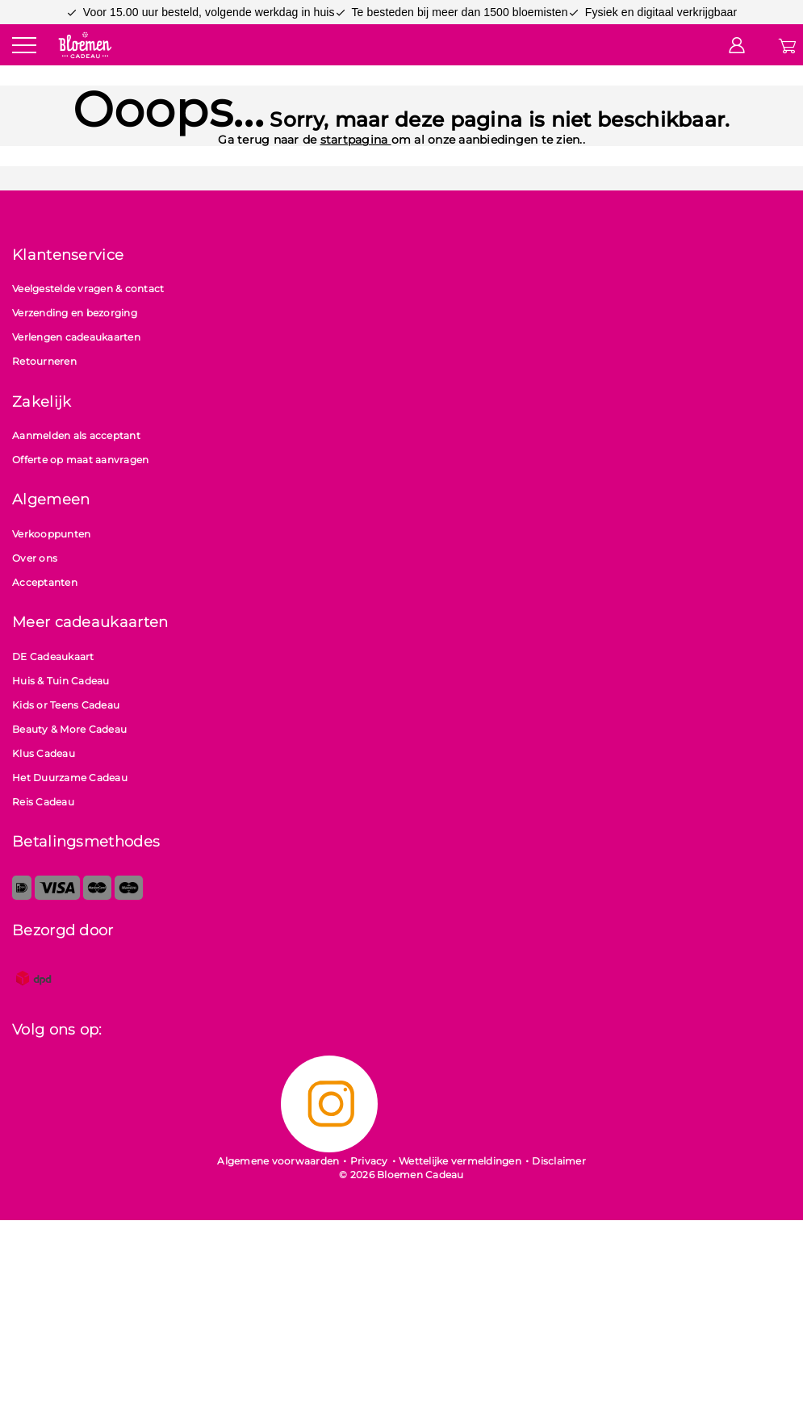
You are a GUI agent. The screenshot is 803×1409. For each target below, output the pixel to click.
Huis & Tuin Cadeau (61, 681)
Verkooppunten (51, 534)
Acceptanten (44, 582)
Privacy (369, 1161)
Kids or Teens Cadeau (65, 705)
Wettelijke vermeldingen (460, 1161)
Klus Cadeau (43, 753)
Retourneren (44, 361)
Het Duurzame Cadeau (70, 777)
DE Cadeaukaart (53, 656)
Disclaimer (559, 1161)
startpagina (355, 139)
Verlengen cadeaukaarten (76, 337)
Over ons (34, 558)
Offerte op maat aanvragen (80, 460)
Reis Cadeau (43, 802)
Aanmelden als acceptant (76, 435)
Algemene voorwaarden (278, 1161)
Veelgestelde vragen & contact (88, 288)
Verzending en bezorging (74, 313)
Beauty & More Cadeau (69, 729)
